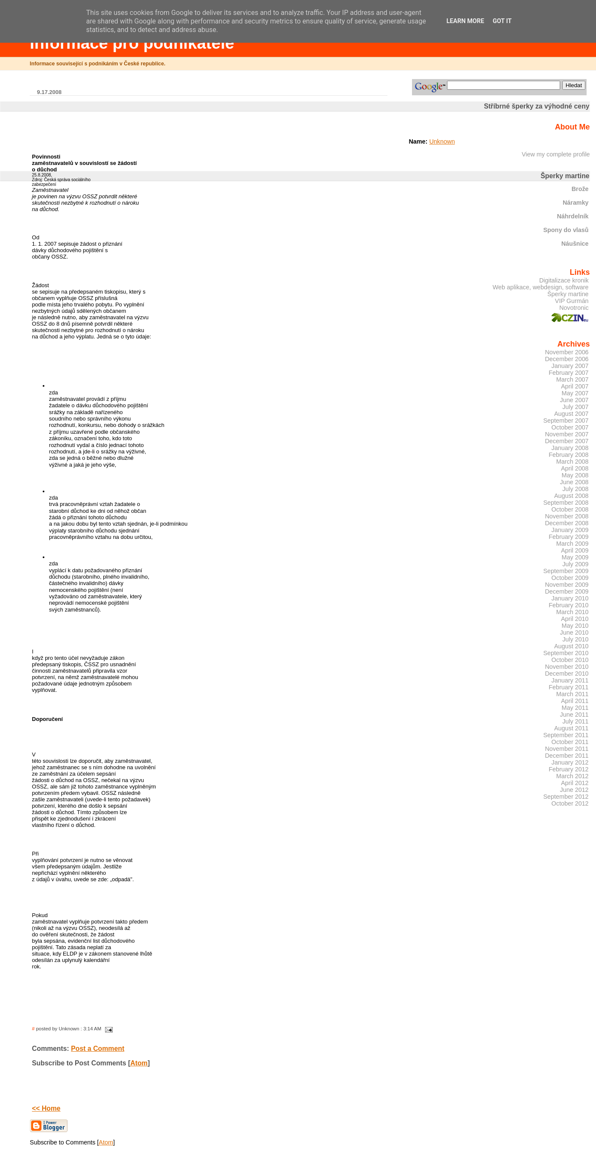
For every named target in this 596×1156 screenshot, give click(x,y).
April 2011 (575, 700)
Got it (502, 21)
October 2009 (570, 577)
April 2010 (575, 618)
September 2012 (565, 796)
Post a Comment (97, 1048)
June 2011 (574, 714)
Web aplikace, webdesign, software (541, 287)
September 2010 (565, 653)
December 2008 (566, 523)
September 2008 (565, 502)
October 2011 (570, 741)
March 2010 (572, 612)
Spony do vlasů (565, 229)
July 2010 (575, 639)
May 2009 (575, 557)
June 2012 (574, 789)
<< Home (46, 1108)
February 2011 (568, 687)
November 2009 (566, 584)
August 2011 (571, 728)
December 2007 (566, 441)
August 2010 (571, 646)
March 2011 (572, 694)
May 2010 (575, 625)
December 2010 (566, 673)
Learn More (465, 21)
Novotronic (574, 307)
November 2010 (566, 666)
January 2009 (570, 530)
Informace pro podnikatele (132, 43)
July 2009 (575, 564)
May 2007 (575, 393)
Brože (580, 188)
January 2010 (570, 598)
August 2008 (571, 495)
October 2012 (570, 803)
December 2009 (566, 591)
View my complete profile (556, 154)
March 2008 (572, 461)
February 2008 (568, 454)
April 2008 (575, 468)
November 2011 (566, 748)
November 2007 (566, 434)
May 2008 (575, 475)
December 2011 (566, 755)
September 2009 (565, 571)
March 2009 (572, 543)
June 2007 (574, 400)
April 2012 (575, 782)
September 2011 (565, 735)
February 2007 (568, 372)
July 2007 (575, 406)
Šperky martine (568, 294)
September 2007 (565, 420)
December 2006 (566, 359)
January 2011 (570, 680)
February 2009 (568, 536)
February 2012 (568, 769)
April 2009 (575, 550)
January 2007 (570, 365)
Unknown (442, 141)
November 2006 (566, 352)
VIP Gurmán (572, 300)
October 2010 (570, 659)
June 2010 (574, 632)
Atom (138, 1063)
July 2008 (575, 488)
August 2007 (571, 413)
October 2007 (570, 427)
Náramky (576, 202)
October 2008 (570, 509)
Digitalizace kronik (564, 280)
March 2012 (572, 776)
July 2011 (575, 721)
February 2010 (568, 605)
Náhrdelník (572, 216)
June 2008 (574, 482)
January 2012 (570, 762)
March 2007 (572, 379)
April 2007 (575, 386)
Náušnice (575, 243)
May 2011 (575, 707)
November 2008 (566, 516)
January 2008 (570, 447)
